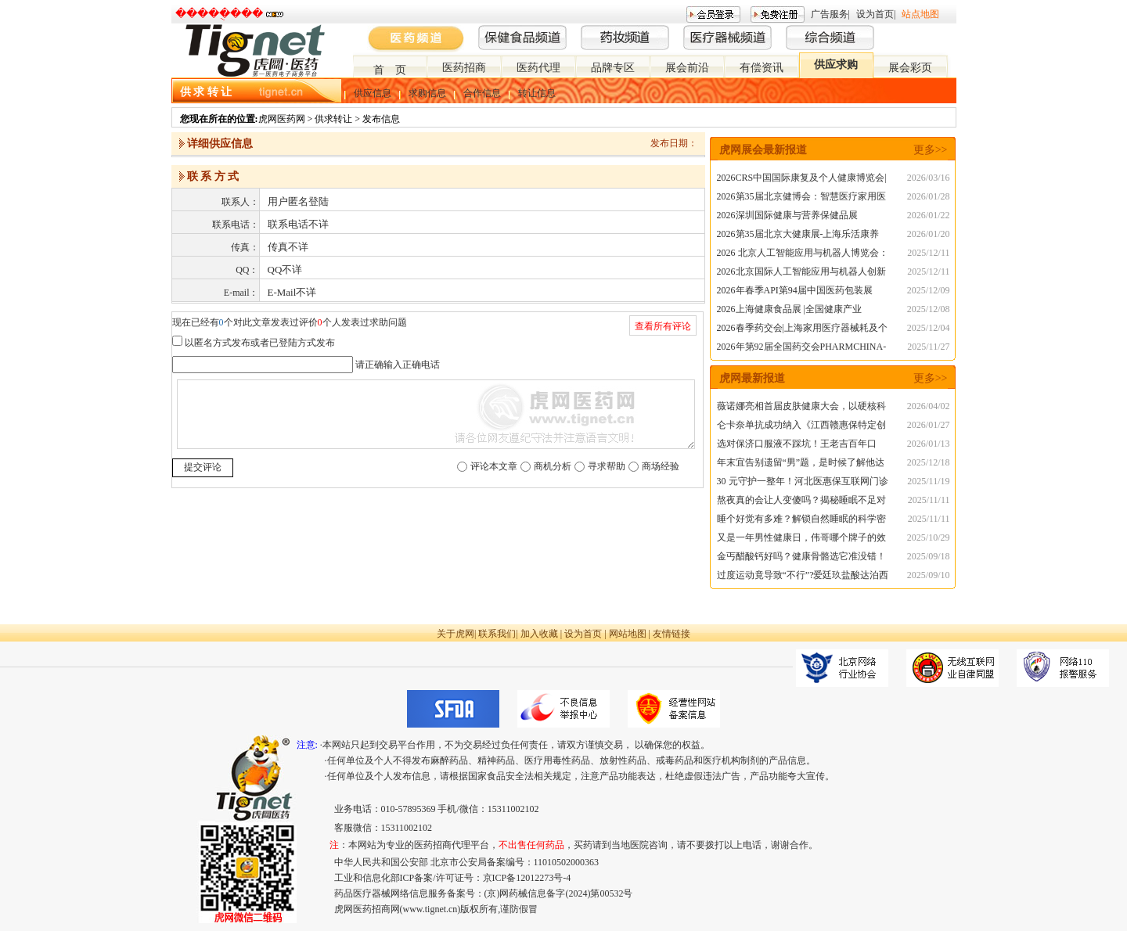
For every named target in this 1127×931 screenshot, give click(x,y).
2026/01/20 (928, 233)
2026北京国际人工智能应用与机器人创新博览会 (801, 273)
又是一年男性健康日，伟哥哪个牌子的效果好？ (801, 539)
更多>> (930, 150)
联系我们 (497, 633)
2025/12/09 (928, 290)
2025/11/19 (928, 481)
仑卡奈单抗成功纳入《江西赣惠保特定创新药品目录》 (801, 426)
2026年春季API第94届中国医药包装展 (795, 290)
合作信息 (482, 93)
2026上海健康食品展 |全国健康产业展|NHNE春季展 (789, 311)
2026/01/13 (928, 443)
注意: (307, 744)
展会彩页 (910, 68)
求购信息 (427, 93)
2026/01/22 (928, 215)
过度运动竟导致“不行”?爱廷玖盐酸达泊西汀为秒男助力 (803, 577)
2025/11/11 (929, 499)
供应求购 (836, 64)
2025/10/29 (928, 537)
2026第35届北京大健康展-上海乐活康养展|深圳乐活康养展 (798, 235)
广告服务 (829, 14)
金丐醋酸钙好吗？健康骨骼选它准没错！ (801, 556)
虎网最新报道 (752, 378)
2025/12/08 (928, 309)
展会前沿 (687, 68)
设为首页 (875, 14)
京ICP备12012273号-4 (527, 877)
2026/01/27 (928, 424)
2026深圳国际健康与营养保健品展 (787, 215)
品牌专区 (613, 68)
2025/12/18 (928, 462)
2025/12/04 (928, 327)
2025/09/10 (928, 575)
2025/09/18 (928, 556)
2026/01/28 (928, 196)
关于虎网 (455, 633)
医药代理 (538, 68)
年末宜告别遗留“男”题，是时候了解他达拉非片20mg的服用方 (801, 464)
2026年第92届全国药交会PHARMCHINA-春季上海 (802, 348)
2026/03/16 (928, 177)
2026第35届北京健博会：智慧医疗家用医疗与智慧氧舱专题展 (801, 198)
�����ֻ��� (219, 14)
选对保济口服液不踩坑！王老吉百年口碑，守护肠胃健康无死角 (797, 445)
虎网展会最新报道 (763, 150)
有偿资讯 (761, 68)
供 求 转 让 (206, 92)
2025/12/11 (928, 252)
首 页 (389, 70)
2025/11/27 (928, 346)
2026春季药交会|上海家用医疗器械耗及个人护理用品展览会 (802, 329)
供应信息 (372, 93)
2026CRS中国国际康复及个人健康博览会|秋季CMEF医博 (802, 179)
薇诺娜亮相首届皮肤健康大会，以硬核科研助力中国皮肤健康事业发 (801, 408)
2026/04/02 (928, 406)
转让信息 (537, 93)
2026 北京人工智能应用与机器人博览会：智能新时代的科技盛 (802, 254)
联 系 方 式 (213, 176)
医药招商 (464, 68)
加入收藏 (539, 633)
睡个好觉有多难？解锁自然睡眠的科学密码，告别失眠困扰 (801, 520)
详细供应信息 (220, 143)
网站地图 (627, 633)
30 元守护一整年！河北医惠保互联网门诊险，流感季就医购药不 (802, 483)
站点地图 (920, 14)
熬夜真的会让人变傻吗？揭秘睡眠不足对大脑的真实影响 (801, 501)
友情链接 (671, 633)
